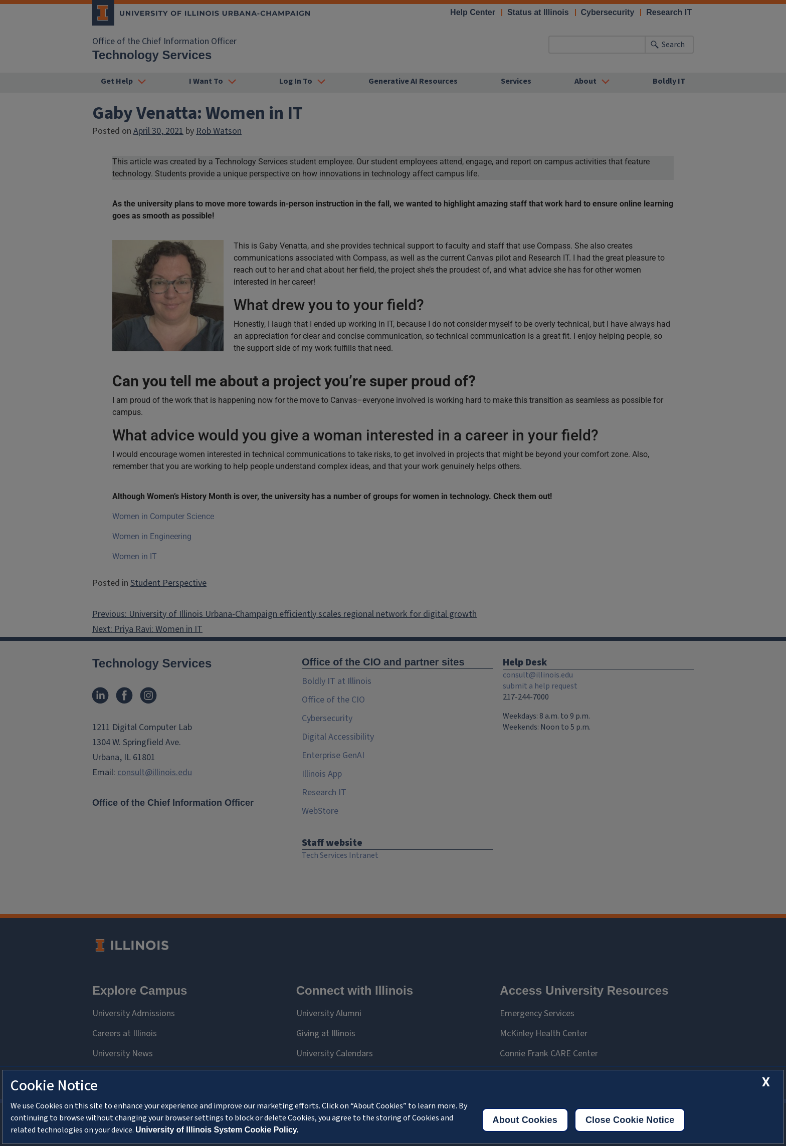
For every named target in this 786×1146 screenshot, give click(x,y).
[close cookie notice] (766, 1082)
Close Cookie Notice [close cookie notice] (629, 1120)
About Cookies (525, 1120)
